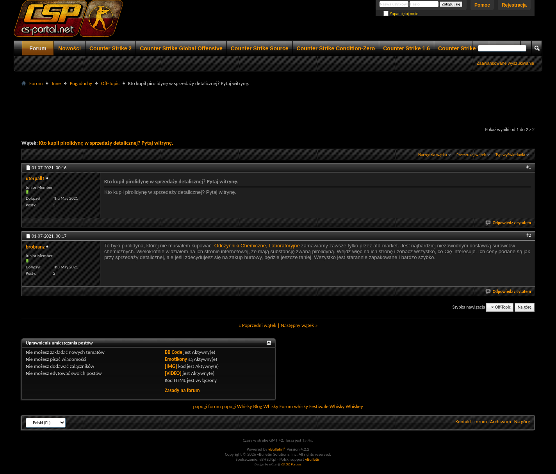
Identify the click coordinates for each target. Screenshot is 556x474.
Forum (37, 48)
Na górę (525, 307)
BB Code (173, 352)
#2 (528, 235)
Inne (56, 83)
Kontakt (463, 421)
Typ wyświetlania (510, 154)
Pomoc (482, 5)
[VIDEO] (173, 373)
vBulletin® (277, 449)
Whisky (244, 406)
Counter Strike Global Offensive (181, 48)
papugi (200, 406)
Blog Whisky (265, 406)
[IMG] (171, 366)
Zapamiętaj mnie (401, 14)
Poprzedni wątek (259, 325)
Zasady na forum (182, 390)
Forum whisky (294, 406)
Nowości (69, 48)
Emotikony (176, 359)
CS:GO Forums (291, 464)
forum (480, 421)
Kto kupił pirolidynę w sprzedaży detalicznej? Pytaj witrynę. (106, 143)
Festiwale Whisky (326, 406)
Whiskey (354, 406)
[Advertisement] (278, 105)
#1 (528, 167)
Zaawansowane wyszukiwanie (505, 63)
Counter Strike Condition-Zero (336, 48)
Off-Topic (110, 83)
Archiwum (500, 421)
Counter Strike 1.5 (461, 48)
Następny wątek (297, 325)
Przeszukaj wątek (471, 154)
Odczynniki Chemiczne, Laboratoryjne (257, 246)
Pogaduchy (81, 83)
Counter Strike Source (260, 48)
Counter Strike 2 (110, 48)
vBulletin (312, 459)
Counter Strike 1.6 (406, 48)
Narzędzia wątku (432, 154)
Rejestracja (514, 5)
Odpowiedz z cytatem (508, 222)
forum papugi (222, 406)
